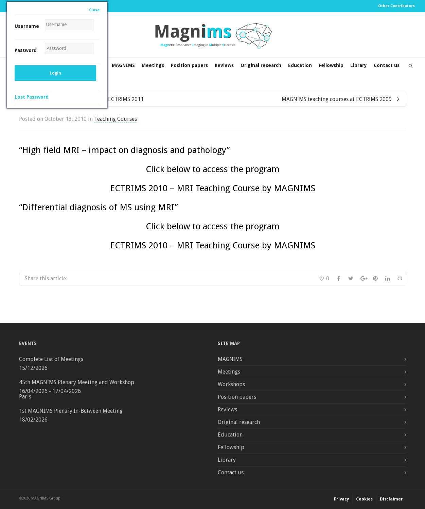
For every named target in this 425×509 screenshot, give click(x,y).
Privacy (341, 499)
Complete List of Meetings (51, 359)
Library (358, 65)
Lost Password (32, 97)
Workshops (231, 384)
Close (94, 10)
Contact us (387, 65)
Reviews (224, 65)
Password (26, 50)
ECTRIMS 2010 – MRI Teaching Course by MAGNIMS (212, 188)
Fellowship (331, 65)
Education (300, 65)
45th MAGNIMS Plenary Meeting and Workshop (76, 382)
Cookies (364, 499)
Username (27, 26)
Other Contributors (396, 6)
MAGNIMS (123, 65)
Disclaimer (391, 499)
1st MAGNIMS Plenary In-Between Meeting (71, 411)
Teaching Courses (115, 119)
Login (55, 73)
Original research (261, 65)
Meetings (153, 65)
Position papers (189, 65)
